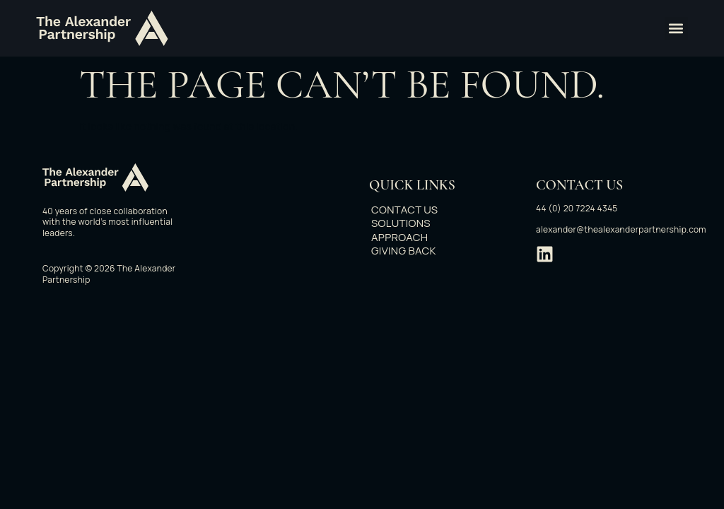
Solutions (408, 223)
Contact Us (411, 210)
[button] (676, 28)
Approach (406, 237)
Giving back (410, 251)
